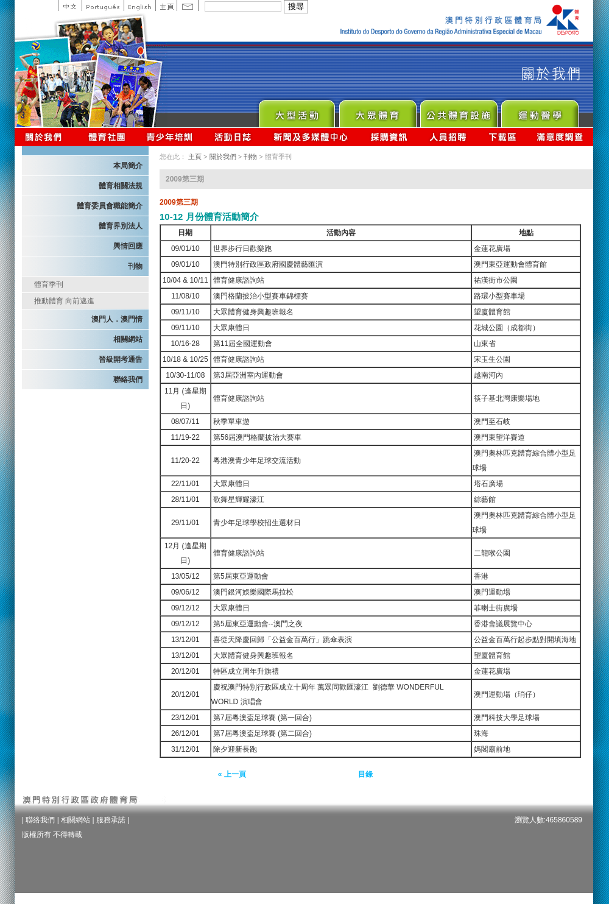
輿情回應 (128, 246)
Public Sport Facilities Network (458, 110)
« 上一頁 (232, 774)
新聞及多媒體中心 (311, 136)
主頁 (166, 5)
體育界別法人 (121, 226)
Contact (188, 5)
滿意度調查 (560, 136)
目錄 (365, 774)
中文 (70, 5)
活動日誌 (233, 136)
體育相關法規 (121, 186)
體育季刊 (48, 284)
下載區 (502, 136)
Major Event (296, 110)
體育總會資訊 (106, 136)
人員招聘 (448, 136)
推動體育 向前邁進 (64, 301)
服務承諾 (110, 820)
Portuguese (103, 5)
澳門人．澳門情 (117, 319)
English (139, 5)
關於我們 (46, 136)
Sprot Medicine (539, 110)
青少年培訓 (169, 136)
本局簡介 (128, 165)
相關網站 (128, 339)
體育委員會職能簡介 (110, 206)
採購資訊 (389, 136)
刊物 (135, 266)
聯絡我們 (128, 379)
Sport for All (377, 110)
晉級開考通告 (121, 359)
